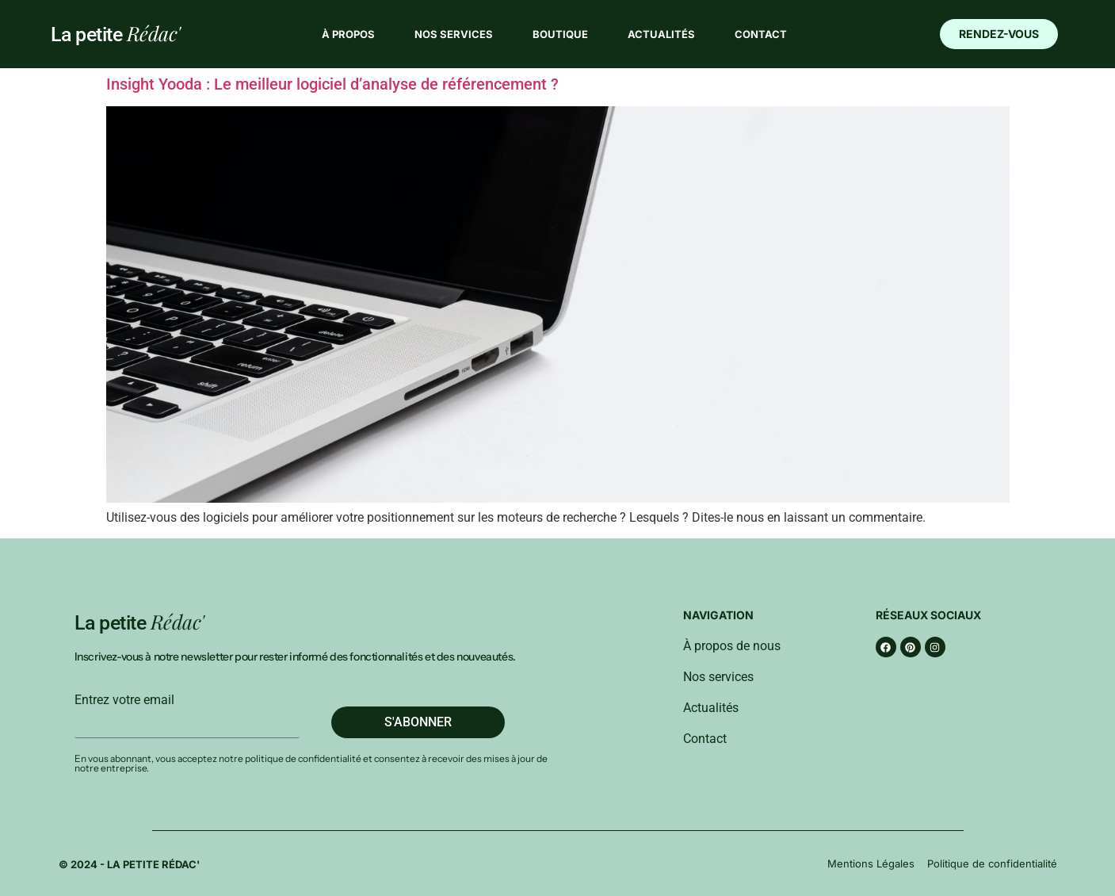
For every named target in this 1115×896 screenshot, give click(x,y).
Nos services (453, 34)
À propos (348, 34)
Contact (761, 34)
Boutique (560, 34)
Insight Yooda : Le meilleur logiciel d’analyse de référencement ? (332, 84)
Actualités (661, 34)
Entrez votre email (124, 700)
